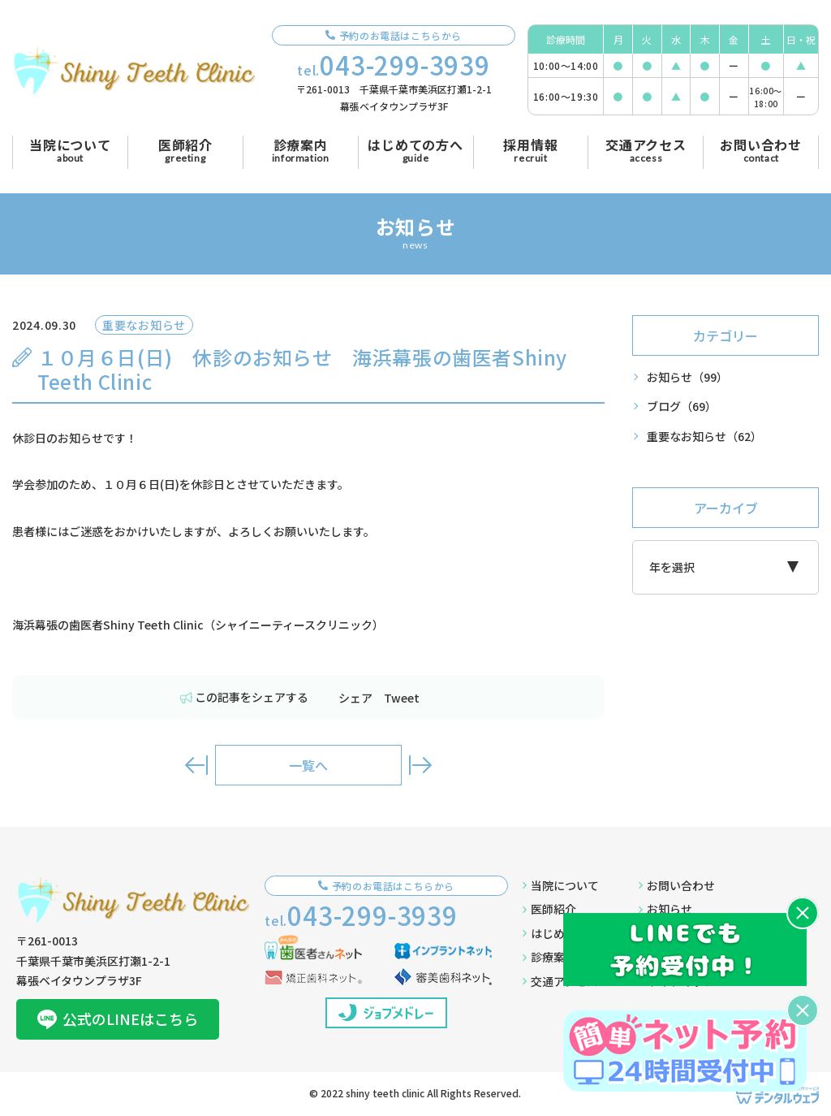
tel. (393, 64)
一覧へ (308, 765)
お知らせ (687, 377)
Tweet (402, 698)
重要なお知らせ (704, 436)
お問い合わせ (677, 885)
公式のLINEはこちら (117, 1018)
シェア (355, 698)
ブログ (682, 406)
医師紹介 (549, 909)
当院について (561, 885)
